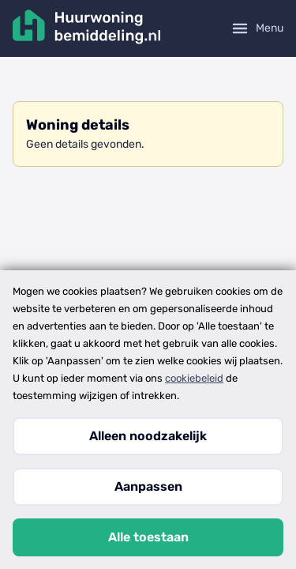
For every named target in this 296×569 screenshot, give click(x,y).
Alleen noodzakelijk (148, 435)
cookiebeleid (194, 378)
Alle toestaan (148, 537)
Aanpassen (148, 486)
